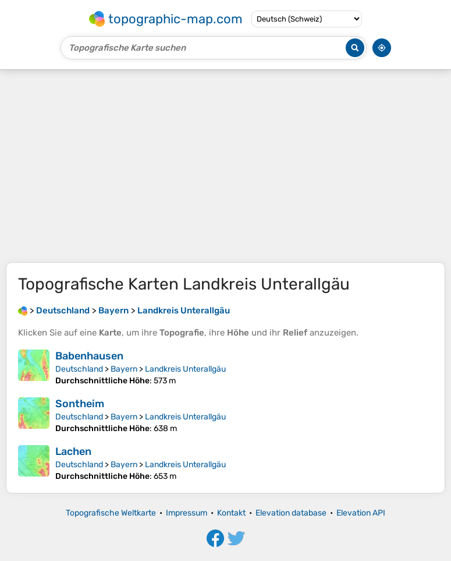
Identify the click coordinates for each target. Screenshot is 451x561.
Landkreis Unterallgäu (185, 369)
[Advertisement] (225, 166)
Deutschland (79, 369)
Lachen (73, 451)
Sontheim (79, 403)
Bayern (124, 369)
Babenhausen (89, 356)
